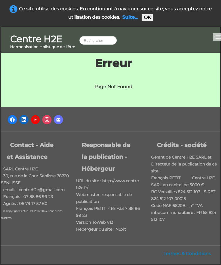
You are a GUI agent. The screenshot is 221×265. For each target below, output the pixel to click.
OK (147, 17)
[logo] (42, 42)
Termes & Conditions (187, 253)
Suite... (130, 17)
